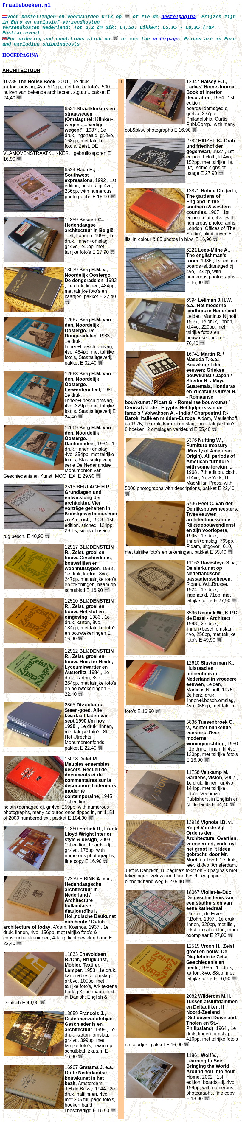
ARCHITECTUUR (21, 70)
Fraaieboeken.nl (26, 5)
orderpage (165, 39)
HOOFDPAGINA (20, 54)
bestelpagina (178, 17)
